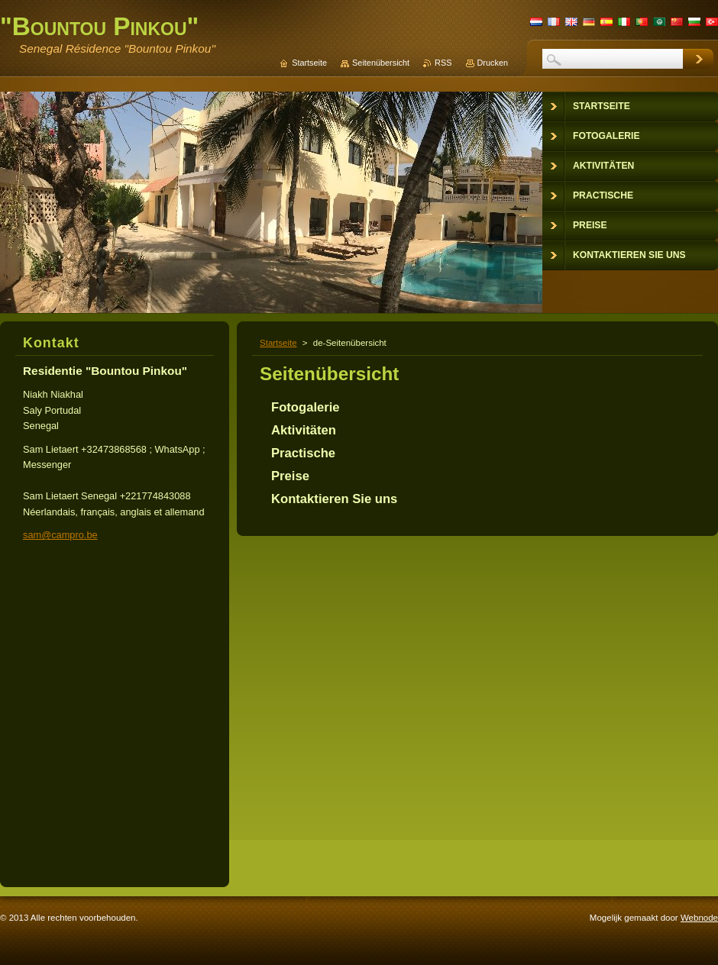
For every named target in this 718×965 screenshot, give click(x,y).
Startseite (278, 342)
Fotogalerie (305, 407)
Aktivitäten (303, 430)
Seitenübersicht (380, 62)
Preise (290, 476)
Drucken (493, 62)
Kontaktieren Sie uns (334, 499)
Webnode (699, 917)
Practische (303, 453)
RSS (443, 62)
